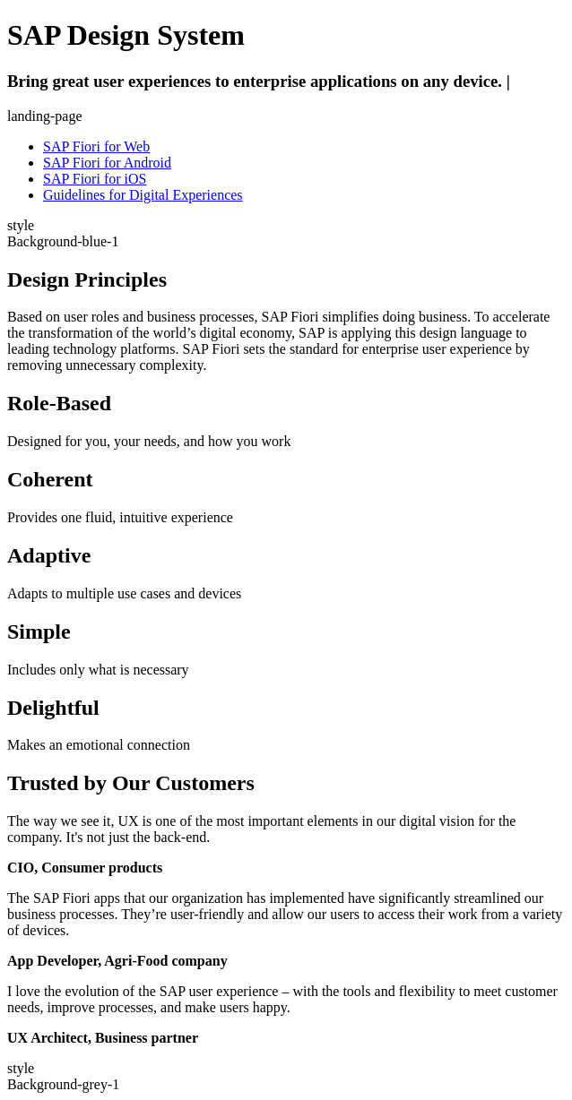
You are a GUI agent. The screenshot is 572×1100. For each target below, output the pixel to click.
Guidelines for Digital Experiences (143, 194)
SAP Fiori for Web (96, 146)
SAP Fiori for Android (107, 162)
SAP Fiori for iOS (94, 178)
